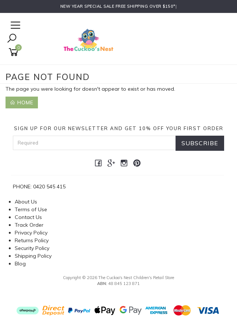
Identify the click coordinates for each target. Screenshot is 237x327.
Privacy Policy (31, 232)
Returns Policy (32, 240)
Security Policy (32, 248)
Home (21, 102)
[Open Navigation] (14, 25)
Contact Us (28, 217)
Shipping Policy (33, 256)
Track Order (29, 225)
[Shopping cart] (14, 52)
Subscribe (199, 143)
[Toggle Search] (12, 38)
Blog (20, 263)
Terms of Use (31, 209)
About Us (26, 201)
